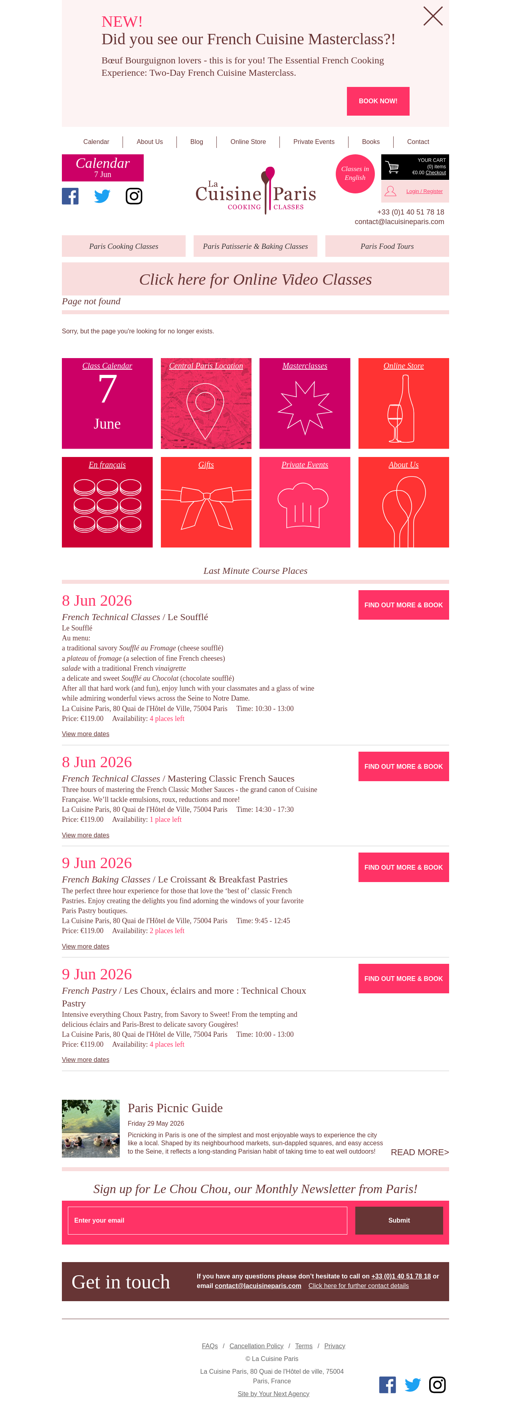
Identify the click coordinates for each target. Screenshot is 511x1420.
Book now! (378, 101)
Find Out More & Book (403, 605)
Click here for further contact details (359, 1285)
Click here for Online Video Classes (255, 279)
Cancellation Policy (256, 1346)
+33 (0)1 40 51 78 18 (410, 212)
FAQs (210, 1346)
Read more (417, 1152)
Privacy (334, 1346)
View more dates (85, 734)
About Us (150, 141)
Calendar (96, 141)
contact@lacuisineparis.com (399, 222)
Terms (304, 1346)
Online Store (248, 141)
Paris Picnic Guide (175, 1108)
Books (371, 141)
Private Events (314, 141)
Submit (399, 1220)
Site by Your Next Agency (273, 1393)
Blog (196, 141)
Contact (418, 141)
